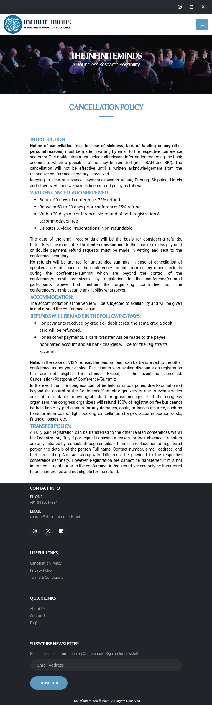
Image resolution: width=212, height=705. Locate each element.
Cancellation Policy (46, 563)
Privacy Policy (41, 570)
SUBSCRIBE (49, 683)
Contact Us (39, 615)
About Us (38, 608)
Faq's (34, 622)
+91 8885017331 (44, 502)
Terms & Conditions (47, 577)
